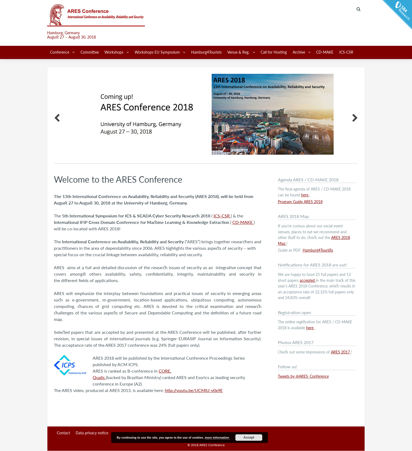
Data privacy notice (92, 433)
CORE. (165, 370)
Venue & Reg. (238, 52)
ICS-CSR (346, 52)
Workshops (114, 52)
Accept (248, 437)
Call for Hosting (274, 52)
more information (217, 437)
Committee (90, 52)
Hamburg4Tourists (206, 52)
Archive (299, 52)
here (305, 195)
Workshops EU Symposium (158, 52)
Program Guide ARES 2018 (300, 201)
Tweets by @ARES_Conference (303, 376)
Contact (63, 433)
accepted (308, 280)
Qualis (99, 377)
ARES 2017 (341, 352)
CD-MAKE (324, 52)
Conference (60, 52)
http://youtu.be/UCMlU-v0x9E (194, 390)
